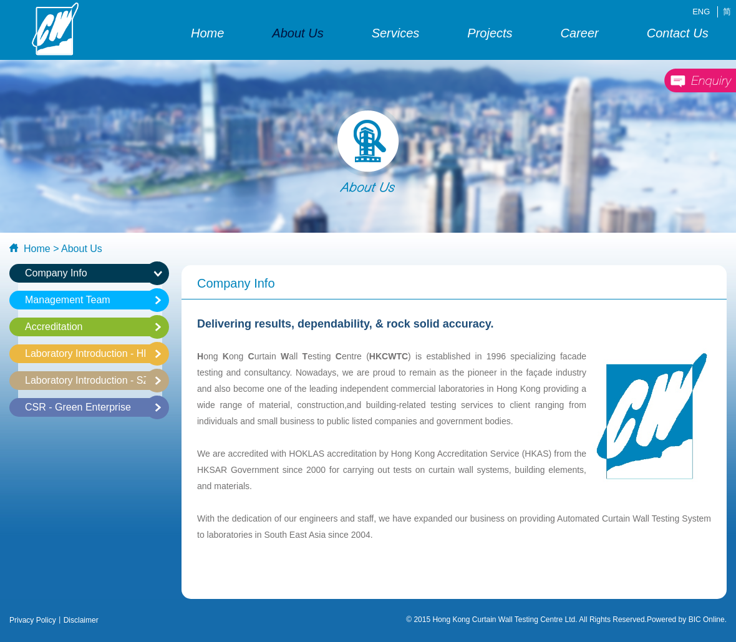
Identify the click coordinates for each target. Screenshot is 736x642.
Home (207, 33)
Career (580, 33)
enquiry (700, 81)
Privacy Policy (32, 620)
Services (396, 33)
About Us (297, 33)
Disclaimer (81, 620)
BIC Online (707, 619)
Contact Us (678, 33)
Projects (489, 33)
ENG (701, 11)
